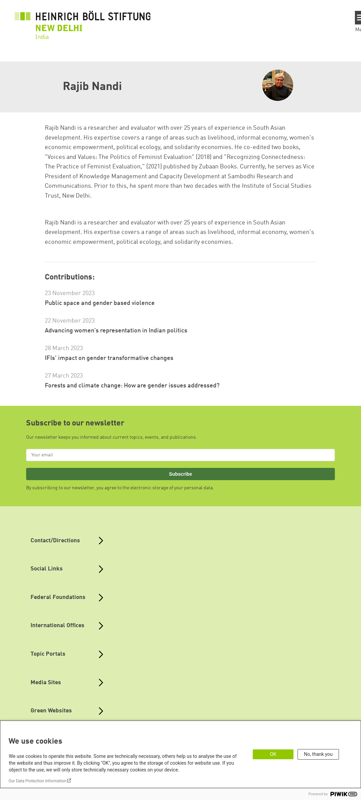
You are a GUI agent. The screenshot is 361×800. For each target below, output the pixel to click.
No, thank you (318, 754)
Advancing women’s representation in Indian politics (116, 331)
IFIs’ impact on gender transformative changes (109, 358)
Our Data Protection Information (37, 781)
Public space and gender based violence (100, 303)
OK (273, 754)
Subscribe (180, 474)
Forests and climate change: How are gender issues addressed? (132, 386)
